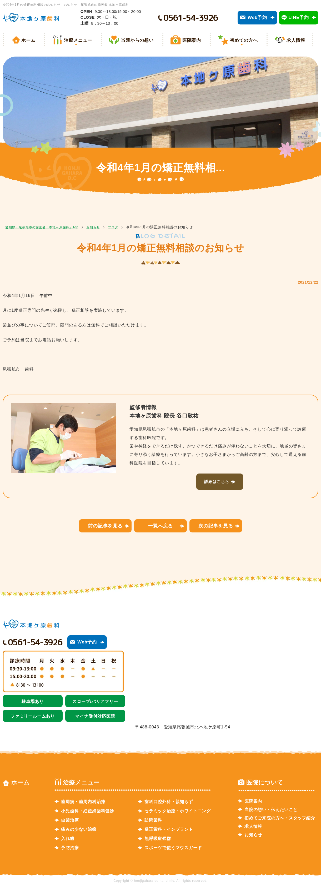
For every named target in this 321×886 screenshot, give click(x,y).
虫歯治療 (70, 820)
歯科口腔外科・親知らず (168, 801)
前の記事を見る (105, 525)
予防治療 (70, 847)
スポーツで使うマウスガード (173, 847)
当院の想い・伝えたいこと (271, 809)
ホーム (28, 40)
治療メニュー (78, 40)
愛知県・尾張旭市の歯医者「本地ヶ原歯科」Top (47, 227)
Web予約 (257, 17)
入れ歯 (67, 838)
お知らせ (106, 227)
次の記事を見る (215, 525)
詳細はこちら (217, 481)
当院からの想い (137, 40)
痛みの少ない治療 (78, 829)
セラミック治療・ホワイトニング (177, 811)
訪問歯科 (153, 820)
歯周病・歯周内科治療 (83, 801)
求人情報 (296, 40)
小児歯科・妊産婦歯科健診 (87, 811)
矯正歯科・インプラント (168, 829)
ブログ (128, 227)
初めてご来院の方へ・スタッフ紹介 (279, 817)
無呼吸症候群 (157, 838)
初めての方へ (244, 40)
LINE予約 (298, 17)
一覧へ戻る (160, 525)
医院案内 (191, 40)
